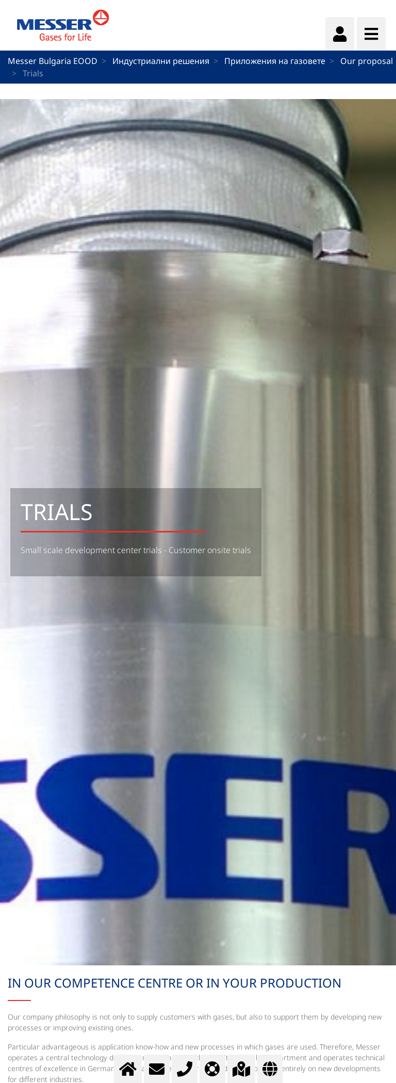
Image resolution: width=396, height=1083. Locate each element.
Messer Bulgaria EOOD (52, 61)
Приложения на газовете (274, 61)
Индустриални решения (160, 61)
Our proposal (366, 61)
